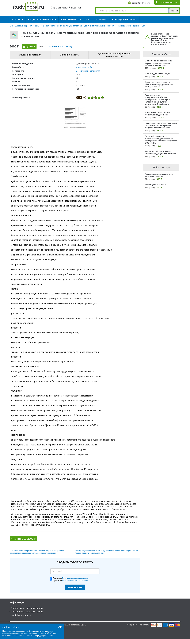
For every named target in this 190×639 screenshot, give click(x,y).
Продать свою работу (40, 19)
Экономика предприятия (88, 70)
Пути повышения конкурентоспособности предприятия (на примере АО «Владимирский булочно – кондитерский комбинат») (158, 99)
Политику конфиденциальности (75, 578)
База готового (70, 19)
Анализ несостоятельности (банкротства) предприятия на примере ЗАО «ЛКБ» (159, 84)
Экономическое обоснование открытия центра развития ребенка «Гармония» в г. (158, 63)
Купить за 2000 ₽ (24, 538)
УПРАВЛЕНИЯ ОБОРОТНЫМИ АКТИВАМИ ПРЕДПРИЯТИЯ (157, 113)
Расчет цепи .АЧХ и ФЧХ (155, 184)
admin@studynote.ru (141, 3)
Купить (30, 46)
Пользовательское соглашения (75, 580)
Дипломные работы (24, 26)
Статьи (16, 19)
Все (11, 26)
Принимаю (70, 578)
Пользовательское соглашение (27, 611)
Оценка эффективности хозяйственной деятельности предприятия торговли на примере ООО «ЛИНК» (161, 139)
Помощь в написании (124, 19)
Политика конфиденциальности (27, 608)
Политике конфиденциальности (39, 635)
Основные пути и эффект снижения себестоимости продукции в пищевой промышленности (161, 125)
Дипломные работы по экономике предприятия (56, 26)
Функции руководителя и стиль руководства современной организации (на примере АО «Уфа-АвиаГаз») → (106, 552)
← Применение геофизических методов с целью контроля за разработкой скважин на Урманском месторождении (37, 552)
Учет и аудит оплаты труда (157, 73)
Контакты (101, 19)
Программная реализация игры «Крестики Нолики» (159, 175)
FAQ (88, 19)
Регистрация (75, 587)
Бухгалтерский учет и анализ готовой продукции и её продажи (160, 152)
